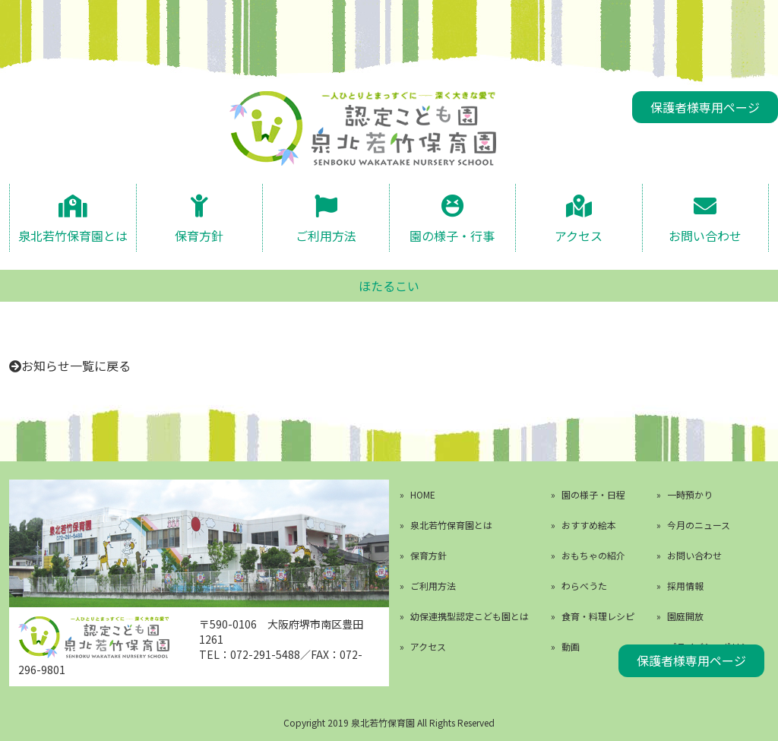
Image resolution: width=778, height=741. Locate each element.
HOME (422, 494)
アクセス (578, 234)
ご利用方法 (326, 234)
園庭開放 (685, 616)
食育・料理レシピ (597, 616)
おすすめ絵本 (588, 524)
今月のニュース (698, 524)
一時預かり (690, 494)
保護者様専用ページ (705, 107)
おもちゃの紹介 (593, 555)
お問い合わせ (705, 234)
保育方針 (199, 234)
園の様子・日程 (593, 494)
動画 (570, 646)
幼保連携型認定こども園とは (469, 616)
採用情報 (685, 585)
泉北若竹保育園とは (73, 234)
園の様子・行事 (452, 234)
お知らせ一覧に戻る (76, 365)
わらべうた (584, 585)
